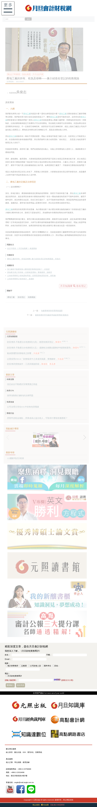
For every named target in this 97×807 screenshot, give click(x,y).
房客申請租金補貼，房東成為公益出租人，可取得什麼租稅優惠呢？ (37, 418)
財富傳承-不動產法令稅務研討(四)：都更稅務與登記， (37, 342)
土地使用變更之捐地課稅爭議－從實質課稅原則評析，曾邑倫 (31, 276)
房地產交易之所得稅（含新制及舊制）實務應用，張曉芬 (29, 272)
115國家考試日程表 (15, 458)
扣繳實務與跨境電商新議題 (52, 311)
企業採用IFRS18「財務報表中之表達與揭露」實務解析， (38, 359)
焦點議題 (26, 74)
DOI (24, 752)
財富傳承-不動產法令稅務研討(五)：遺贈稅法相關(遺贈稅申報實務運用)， (46, 348)
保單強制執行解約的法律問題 (20, 395)
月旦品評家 (38, 74)
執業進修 (10, 402)
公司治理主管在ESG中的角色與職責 (23, 407)
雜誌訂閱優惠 (13, 74)
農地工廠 (27, 114)
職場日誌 (10, 413)
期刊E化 (30, 752)
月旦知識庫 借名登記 (73, 286)
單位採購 (17, 762)
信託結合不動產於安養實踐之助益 (22, 384)
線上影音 (9, 752)
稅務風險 (31, 297)
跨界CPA (10, 391)
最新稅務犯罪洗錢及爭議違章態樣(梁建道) (52, 315)
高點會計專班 (12, 428)
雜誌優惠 (36, 805)
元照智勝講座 (12, 336)
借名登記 (21, 297)
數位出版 (17, 752)
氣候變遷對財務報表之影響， (26, 353)
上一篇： (36, 311)
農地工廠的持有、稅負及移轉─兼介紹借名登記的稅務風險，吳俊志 (33, 259)
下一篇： (30, 315)
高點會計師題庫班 (57, 805)
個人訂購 (9, 762)
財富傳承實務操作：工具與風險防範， (31, 364)
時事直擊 (10, 379)
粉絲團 (45, 805)
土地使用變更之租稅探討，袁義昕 (20, 279)
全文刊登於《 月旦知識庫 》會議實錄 (22, 248)
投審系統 (38, 752)
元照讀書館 (11, 332)
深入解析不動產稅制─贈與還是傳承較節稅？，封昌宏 (28, 269)
